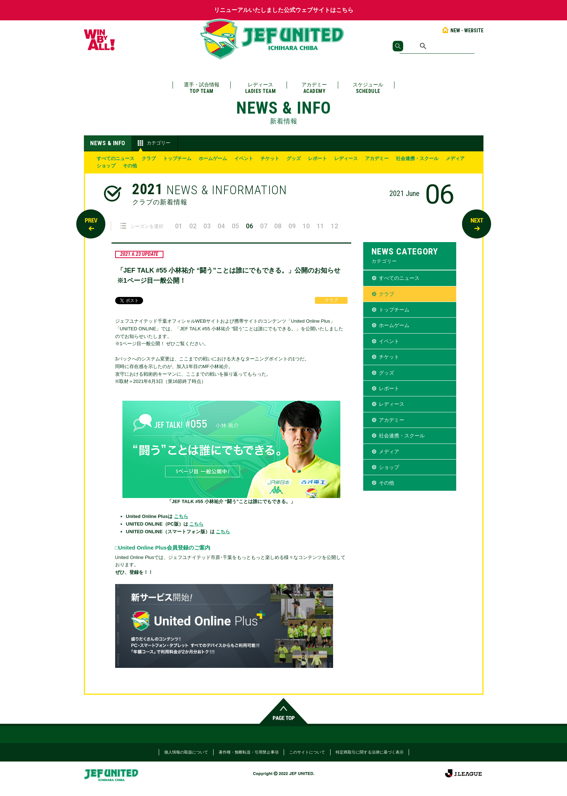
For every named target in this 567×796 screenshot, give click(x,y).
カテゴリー (153, 143)
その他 (130, 165)
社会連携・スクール (417, 158)
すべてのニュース (115, 158)
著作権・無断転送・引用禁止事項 (249, 752)
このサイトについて (307, 752)
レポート (317, 158)
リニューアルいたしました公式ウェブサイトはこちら (283, 10)
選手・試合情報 (201, 88)
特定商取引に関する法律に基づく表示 (370, 752)
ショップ (106, 165)
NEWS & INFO (107, 143)
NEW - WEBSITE (462, 30)
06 (249, 226)
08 (278, 226)
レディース (260, 88)
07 (263, 226)
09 (292, 226)
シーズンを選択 (141, 226)
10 (306, 226)
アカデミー (314, 88)
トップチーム (177, 158)
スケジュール (368, 88)
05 (235, 226)
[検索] (437, 46)
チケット (269, 158)
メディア (455, 158)
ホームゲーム (213, 158)
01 (178, 226)
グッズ (294, 158)
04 (221, 226)
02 (193, 226)
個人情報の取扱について (186, 752)
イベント (243, 158)
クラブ (149, 158)
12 (334, 226)
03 (207, 226)
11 (320, 226)
